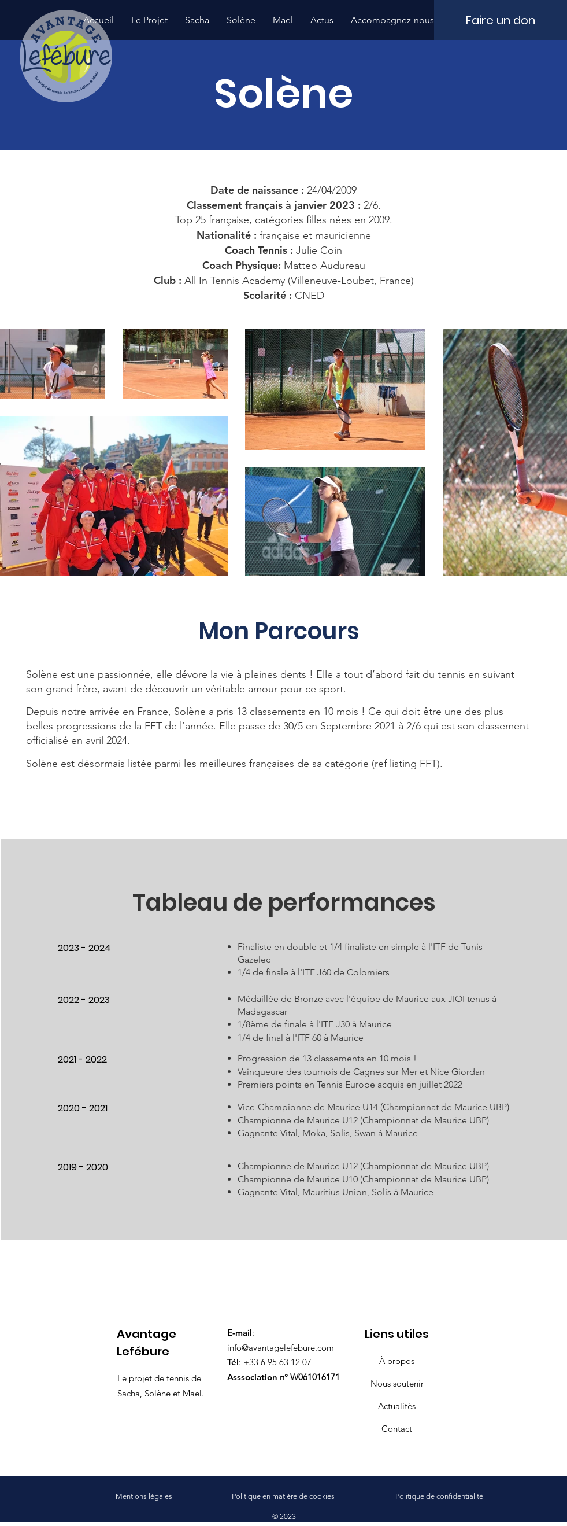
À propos (396, 1360)
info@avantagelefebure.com (280, 1347)
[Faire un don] (500, 20)
